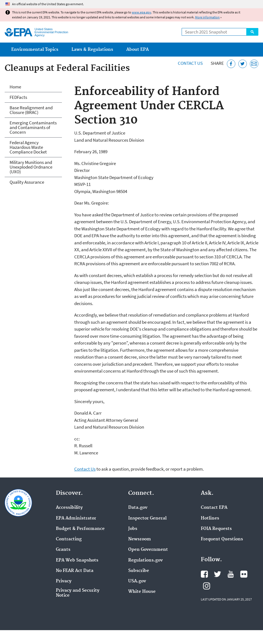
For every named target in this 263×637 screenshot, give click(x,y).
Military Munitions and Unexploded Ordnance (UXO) (31, 167)
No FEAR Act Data (74, 570)
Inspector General (147, 518)
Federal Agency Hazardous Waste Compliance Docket (28, 147)
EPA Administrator (76, 518)
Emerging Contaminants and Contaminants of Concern (33, 127)
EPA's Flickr (243, 574)
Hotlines (210, 518)
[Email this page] (254, 64)
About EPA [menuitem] (137, 49)
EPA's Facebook (204, 574)
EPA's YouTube (230, 574)
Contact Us (190, 63)
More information (207, 17)
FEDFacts (18, 97)
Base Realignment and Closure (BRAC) (31, 110)
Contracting (69, 539)
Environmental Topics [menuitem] (34, 49)
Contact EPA (214, 507)
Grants (63, 549)
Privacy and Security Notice (77, 593)
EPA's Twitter (217, 574)
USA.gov (137, 581)
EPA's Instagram (206, 585)
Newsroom (139, 539)
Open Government (148, 549)
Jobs (132, 528)
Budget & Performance (80, 528)
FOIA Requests (216, 528)
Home (15, 87)
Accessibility (69, 507)
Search (252, 32)
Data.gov (137, 507)
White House (142, 591)
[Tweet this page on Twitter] (242, 64)
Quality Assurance (27, 182)
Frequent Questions (222, 539)
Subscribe (138, 570)
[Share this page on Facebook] (231, 64)
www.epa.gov (141, 12)
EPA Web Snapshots (77, 560)
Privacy (64, 581)
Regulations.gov (145, 560)
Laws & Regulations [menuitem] (92, 49)
